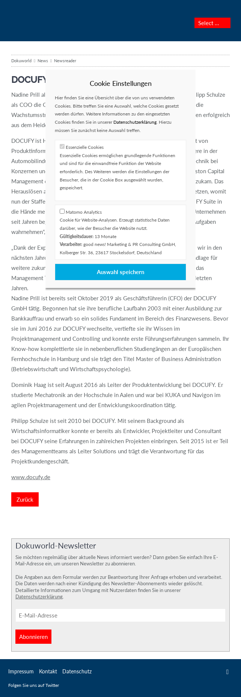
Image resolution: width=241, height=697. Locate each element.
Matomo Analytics (84, 212)
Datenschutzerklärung (39, 597)
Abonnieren (33, 636)
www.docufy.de (30, 477)
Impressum (21, 671)
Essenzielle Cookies (85, 147)
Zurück (25, 499)
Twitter (228, 672)
